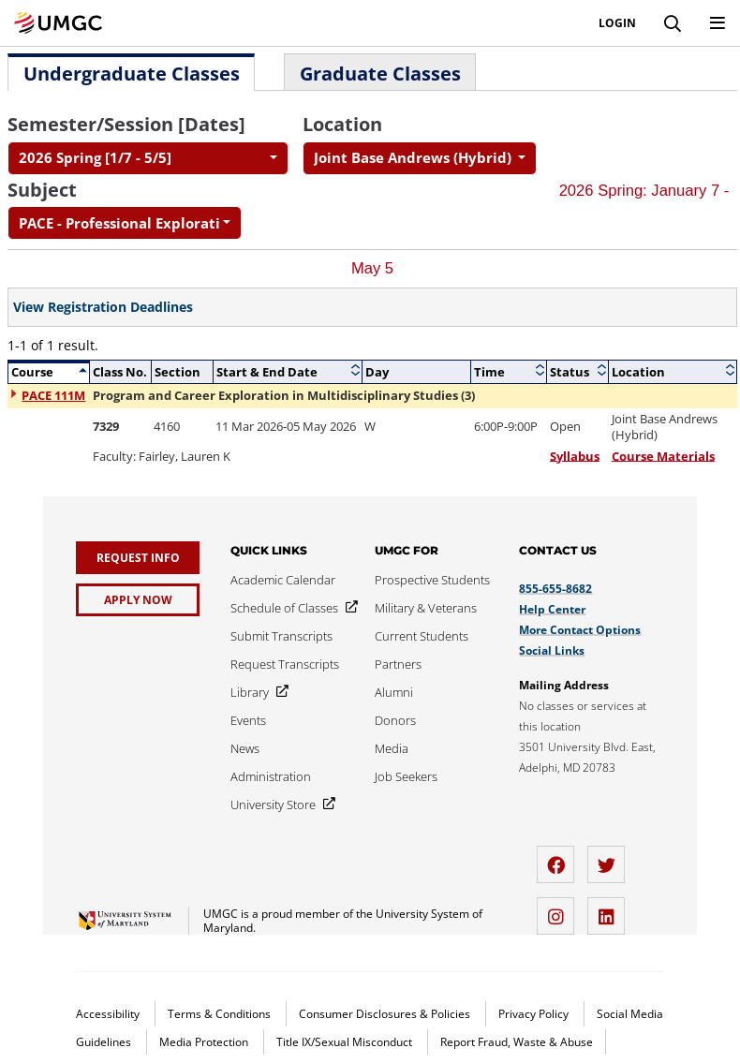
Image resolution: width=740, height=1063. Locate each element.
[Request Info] (138, 557)
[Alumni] (394, 692)
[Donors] (395, 720)
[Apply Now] (138, 599)
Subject (42, 189)
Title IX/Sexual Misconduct (345, 1042)
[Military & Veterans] (426, 607)
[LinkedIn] (610, 909)
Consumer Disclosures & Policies (386, 1014)
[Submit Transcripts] (281, 635)
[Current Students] (421, 635)
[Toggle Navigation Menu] (717, 23)
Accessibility (109, 1014)
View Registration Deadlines (103, 307)
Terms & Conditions (221, 1014)
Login (617, 23)
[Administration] (270, 776)
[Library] (255, 692)
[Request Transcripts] (284, 664)
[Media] (391, 748)
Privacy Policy (534, 1014)
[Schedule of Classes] (290, 607)
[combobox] (148, 158)
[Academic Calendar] (282, 579)
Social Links (552, 650)
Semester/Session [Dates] (126, 124)
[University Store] (279, 804)
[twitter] (610, 857)
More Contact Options (580, 630)
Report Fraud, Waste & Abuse (516, 1042)
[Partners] (398, 664)
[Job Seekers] (406, 776)
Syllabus (574, 456)
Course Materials (663, 456)
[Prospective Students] (432, 579)
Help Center (552, 609)
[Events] (248, 720)
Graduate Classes (380, 73)
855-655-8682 (555, 589)
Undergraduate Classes (131, 73)
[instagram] (560, 909)
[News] (244, 748)
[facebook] (560, 857)
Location (342, 124)
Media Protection (205, 1042)
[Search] (672, 23)
